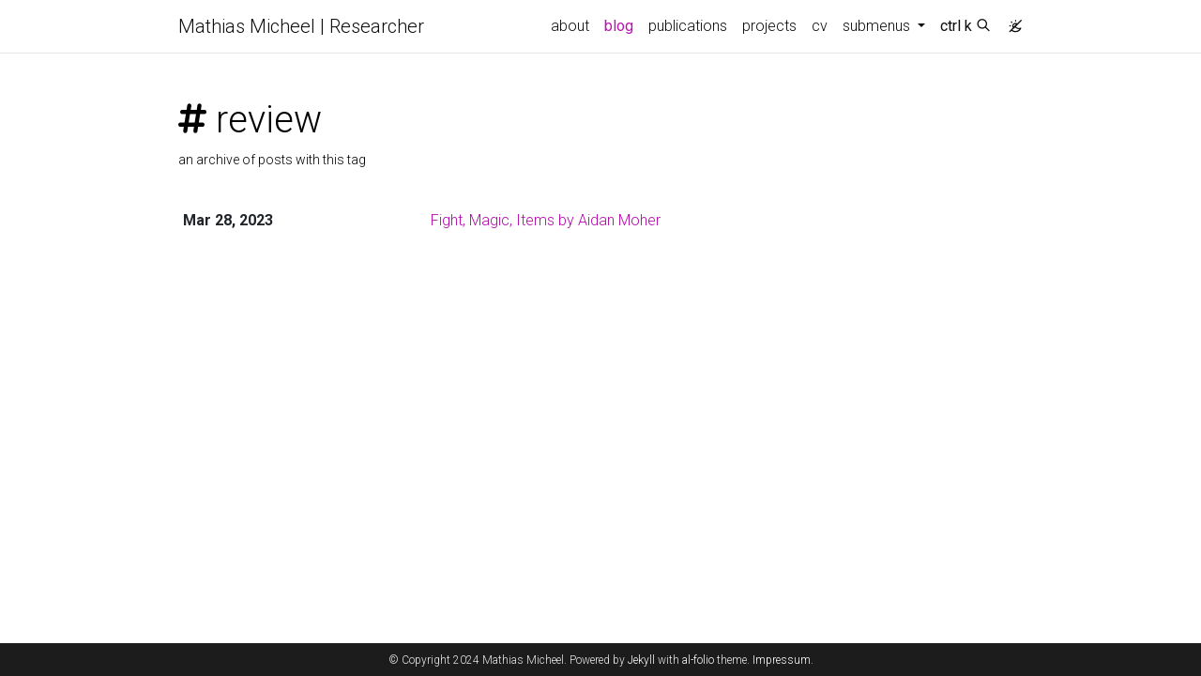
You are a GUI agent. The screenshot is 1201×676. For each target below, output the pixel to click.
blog (618, 26)
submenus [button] (878, 26)
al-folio (698, 660)
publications (687, 26)
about (570, 26)
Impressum (782, 660)
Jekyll (641, 660)
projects (769, 26)
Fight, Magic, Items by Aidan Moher (546, 220)
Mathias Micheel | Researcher (301, 26)
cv (820, 26)
